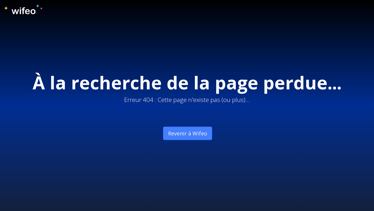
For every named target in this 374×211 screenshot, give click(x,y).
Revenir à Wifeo (187, 133)
